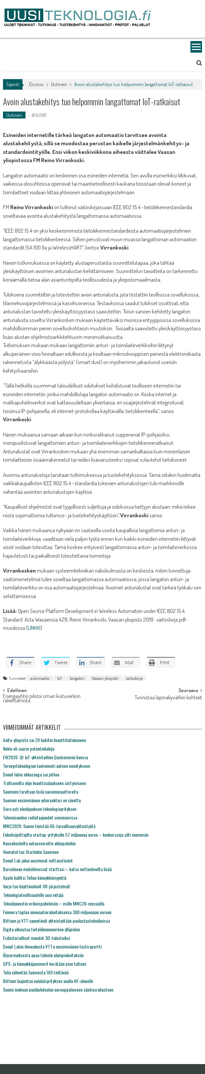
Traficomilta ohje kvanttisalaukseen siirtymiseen (44, 782)
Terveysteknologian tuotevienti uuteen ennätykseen (46, 765)
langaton (77, 678)
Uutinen (59, 84)
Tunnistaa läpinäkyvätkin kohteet (168, 698)
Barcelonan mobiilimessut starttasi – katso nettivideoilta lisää (57, 868)
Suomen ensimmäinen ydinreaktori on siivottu (42, 800)
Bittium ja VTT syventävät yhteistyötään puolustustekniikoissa (56, 920)
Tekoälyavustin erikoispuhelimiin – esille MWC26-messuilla (53, 903)
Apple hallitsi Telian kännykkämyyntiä (34, 877)
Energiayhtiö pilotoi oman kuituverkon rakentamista (41, 699)
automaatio (40, 678)
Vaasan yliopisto (105, 678)
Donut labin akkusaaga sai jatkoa (31, 774)
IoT (59, 678)
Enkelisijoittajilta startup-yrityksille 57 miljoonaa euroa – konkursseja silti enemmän (75, 834)
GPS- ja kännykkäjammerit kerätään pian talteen (44, 963)
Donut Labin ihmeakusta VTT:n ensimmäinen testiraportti (52, 946)
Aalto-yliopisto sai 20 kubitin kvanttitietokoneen (44, 739)
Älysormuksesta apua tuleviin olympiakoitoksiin (43, 955)
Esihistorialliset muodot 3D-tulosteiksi (36, 937)
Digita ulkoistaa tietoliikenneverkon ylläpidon (41, 929)
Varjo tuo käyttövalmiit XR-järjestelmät (36, 886)
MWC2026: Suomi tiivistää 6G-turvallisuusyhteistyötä (49, 825)
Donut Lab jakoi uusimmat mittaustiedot (38, 860)
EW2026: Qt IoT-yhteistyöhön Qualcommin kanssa (45, 757)
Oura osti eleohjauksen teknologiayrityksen (39, 808)
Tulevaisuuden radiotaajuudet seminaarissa (40, 817)
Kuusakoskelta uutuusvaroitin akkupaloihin (39, 843)
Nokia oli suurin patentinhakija (28, 748)
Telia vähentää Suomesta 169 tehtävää (36, 972)
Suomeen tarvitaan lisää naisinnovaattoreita (40, 791)
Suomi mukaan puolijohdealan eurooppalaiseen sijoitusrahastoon (58, 989)
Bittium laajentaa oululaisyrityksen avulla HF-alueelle (48, 980)
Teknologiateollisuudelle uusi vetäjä (33, 894)
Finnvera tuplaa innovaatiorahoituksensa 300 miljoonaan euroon (57, 912)
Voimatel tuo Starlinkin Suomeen (31, 851)
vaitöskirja (134, 678)
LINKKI (34, 627)
